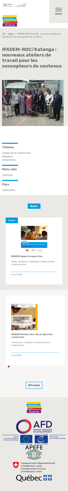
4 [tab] (19, 366)
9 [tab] (45, 366)
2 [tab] (9, 366)
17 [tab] (43, 371)
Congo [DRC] (8, 190)
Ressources (8, 160)
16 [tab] (38, 371)
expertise (23, 262)
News (11, 34)
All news (34, 385)
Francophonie (47, 262)
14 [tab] (27, 371)
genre (14, 262)
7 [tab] (35, 366)
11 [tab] (56, 366)
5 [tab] (24, 366)
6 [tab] (30, 366)
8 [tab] (40, 366)
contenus (7, 175)
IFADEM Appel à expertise (27, 256)
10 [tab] (51, 366)
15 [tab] (32, 371)
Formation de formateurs (16, 153)
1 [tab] (3, 366)
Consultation (17, 345)
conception (16, 342)
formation (34, 262)
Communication (18, 265)
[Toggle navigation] (58, 11)
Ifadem (10, 21)
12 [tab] (61, 366)
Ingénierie (7, 156)
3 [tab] (14, 366)
